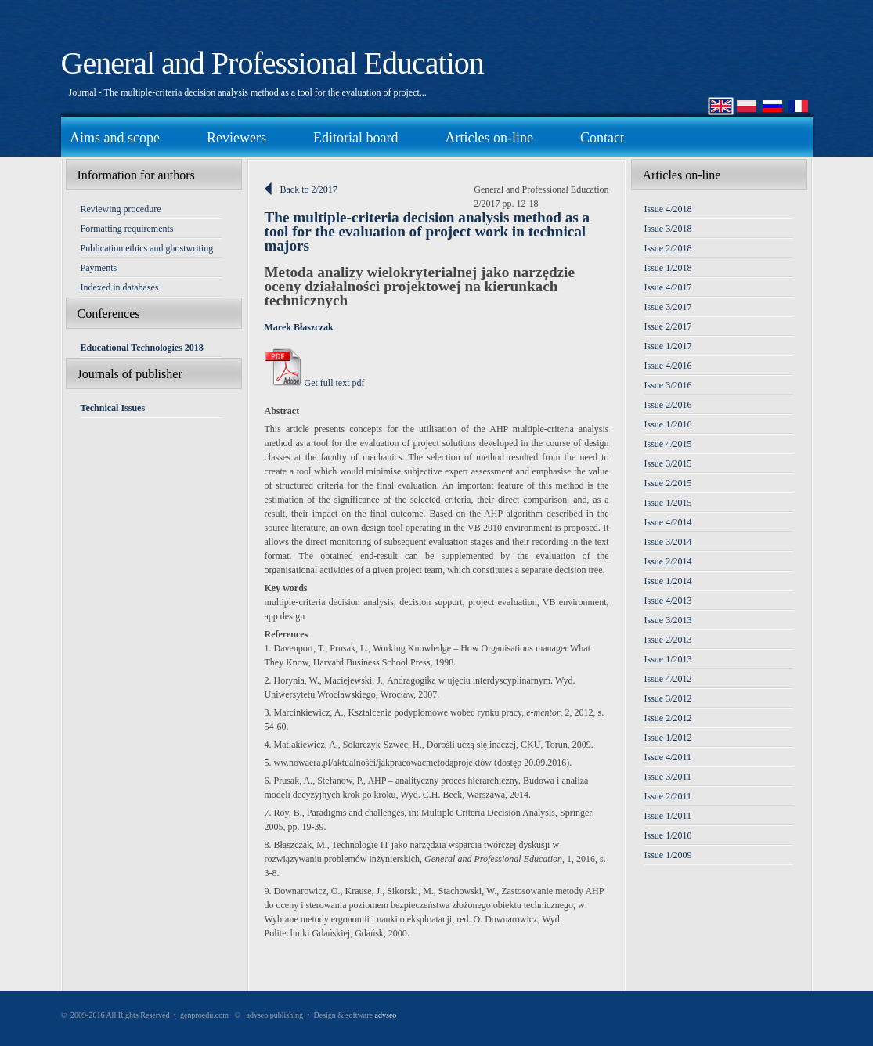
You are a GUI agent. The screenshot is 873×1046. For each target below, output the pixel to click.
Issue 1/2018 (668, 267)
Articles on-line (488, 138)
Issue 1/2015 (668, 502)
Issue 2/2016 (668, 404)
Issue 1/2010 (668, 835)
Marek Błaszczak (299, 327)
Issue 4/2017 (668, 287)
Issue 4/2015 (668, 443)
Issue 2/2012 (668, 717)
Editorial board (355, 138)
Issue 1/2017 (668, 346)
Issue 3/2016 (668, 385)
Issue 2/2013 (668, 639)
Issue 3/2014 (668, 541)
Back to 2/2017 (308, 189)
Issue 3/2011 (668, 776)
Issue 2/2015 (668, 483)
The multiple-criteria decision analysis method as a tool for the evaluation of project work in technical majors (427, 231)
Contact (602, 138)
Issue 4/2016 (668, 365)
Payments (99, 267)
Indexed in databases (120, 287)
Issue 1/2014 (668, 580)
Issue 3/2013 (668, 620)
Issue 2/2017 (668, 326)
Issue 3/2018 (668, 228)
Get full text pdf (315, 382)
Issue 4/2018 (668, 209)
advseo (386, 1015)
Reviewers (236, 138)
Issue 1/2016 (668, 424)
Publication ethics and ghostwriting (147, 248)
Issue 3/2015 (668, 463)
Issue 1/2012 (668, 737)
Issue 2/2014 (668, 561)
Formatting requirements (127, 228)
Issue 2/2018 (668, 248)
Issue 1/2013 (668, 659)
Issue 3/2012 (668, 698)
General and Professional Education (272, 63)
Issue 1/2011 (668, 815)
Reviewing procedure (121, 209)
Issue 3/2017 (668, 306)
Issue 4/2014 (668, 522)
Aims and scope (115, 138)
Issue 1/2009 (668, 854)
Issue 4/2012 (668, 678)
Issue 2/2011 (668, 796)
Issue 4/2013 (668, 600)
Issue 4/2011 (668, 757)
